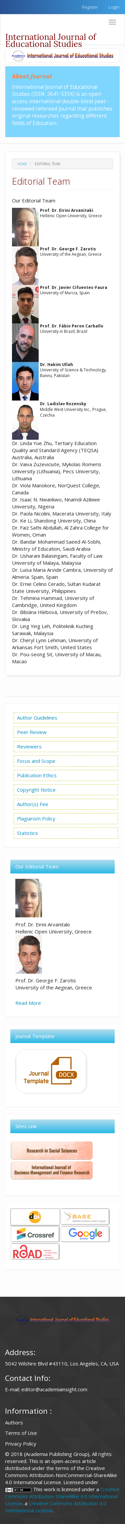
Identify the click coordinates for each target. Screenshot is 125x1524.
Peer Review (31, 732)
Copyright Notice (36, 789)
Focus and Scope (35, 760)
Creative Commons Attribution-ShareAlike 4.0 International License (62, 1496)
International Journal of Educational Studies (50, 38)
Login (114, 7)
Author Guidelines (37, 717)
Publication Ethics (36, 775)
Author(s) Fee (32, 804)
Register (90, 7)
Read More (28, 1002)
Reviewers (29, 746)
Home (22, 164)
